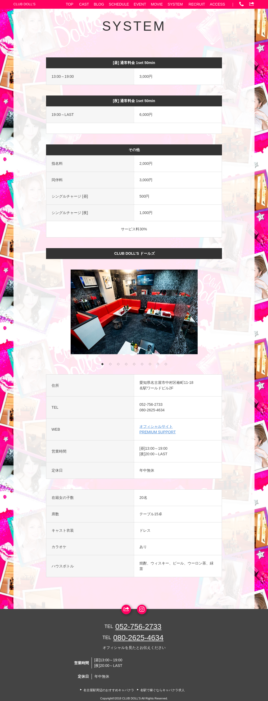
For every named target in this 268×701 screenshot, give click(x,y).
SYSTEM (175, 4)
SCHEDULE (119, 4)
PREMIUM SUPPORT (157, 432)
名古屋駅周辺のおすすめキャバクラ (108, 690)
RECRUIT (197, 4)
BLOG (99, 4)
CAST (84, 4)
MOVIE (157, 4)
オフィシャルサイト (156, 426)
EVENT (140, 4)
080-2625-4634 (152, 410)
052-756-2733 (150, 404)
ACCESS (217, 4)
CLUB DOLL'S (24, 4)
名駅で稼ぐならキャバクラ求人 (162, 690)
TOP (70, 4)
